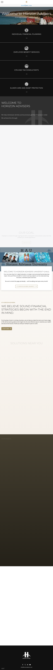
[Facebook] (23, 665)
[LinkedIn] (28, 665)
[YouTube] (30, 665)
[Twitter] (25, 665)
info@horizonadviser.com (26, 667)
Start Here (6, 328)
